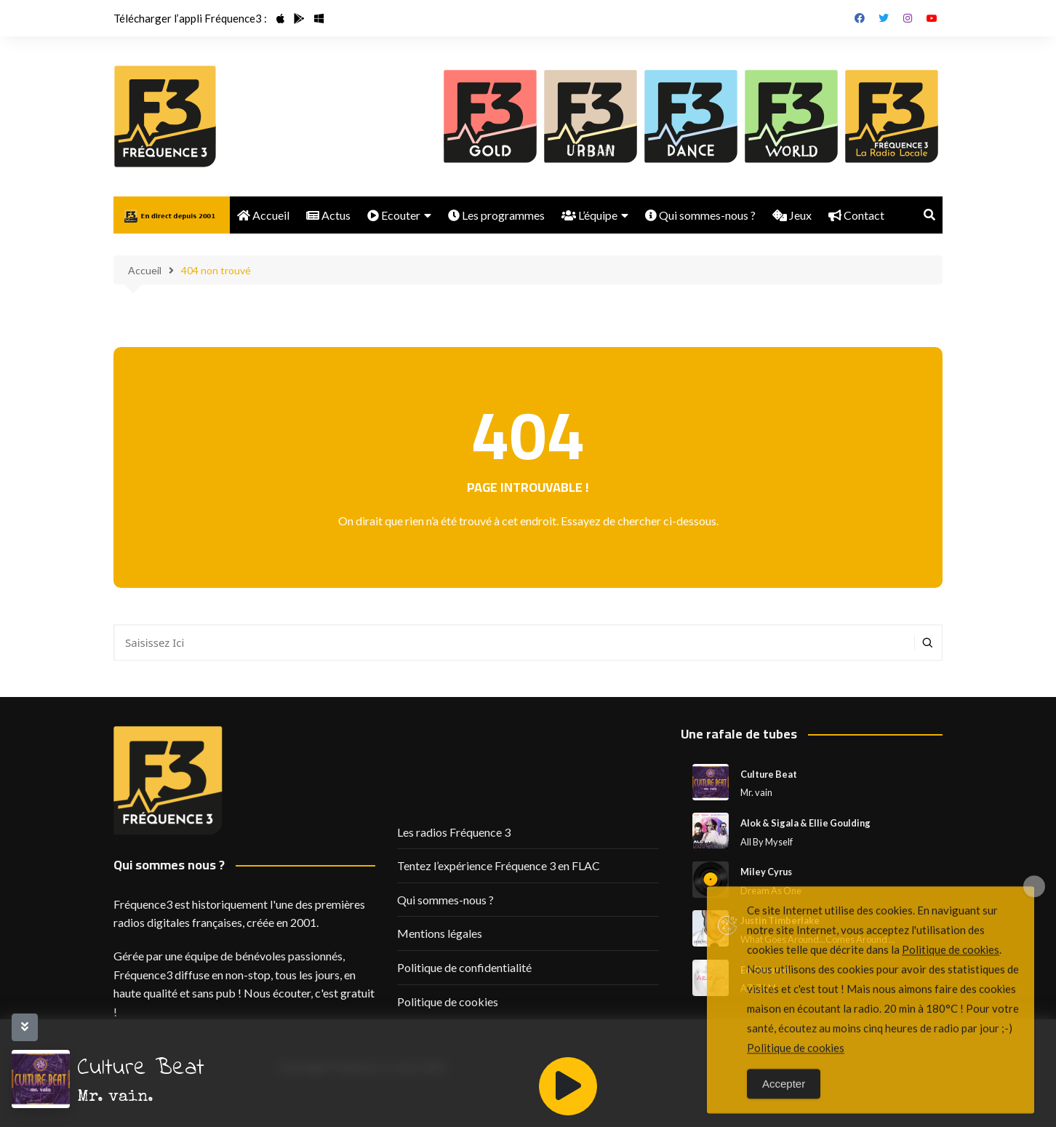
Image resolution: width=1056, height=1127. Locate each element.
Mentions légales (439, 933)
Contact (856, 215)
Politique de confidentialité (464, 967)
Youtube (932, 18)
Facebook (860, 18)
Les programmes (496, 215)
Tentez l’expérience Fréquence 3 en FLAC (498, 865)
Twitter (884, 18)
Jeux (792, 215)
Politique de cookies (447, 1001)
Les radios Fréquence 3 (454, 832)
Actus (328, 215)
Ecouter (393, 215)
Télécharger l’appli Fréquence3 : (190, 18)
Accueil (263, 215)
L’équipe (589, 215)
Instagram (908, 18)
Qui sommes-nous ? (700, 215)
